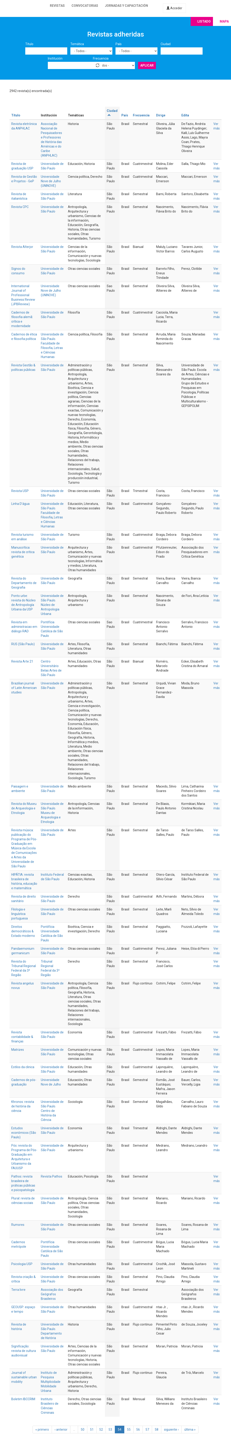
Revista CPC (20, 207)
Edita (185, 115)
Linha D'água (20, 504)
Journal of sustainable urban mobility (24, 1377)
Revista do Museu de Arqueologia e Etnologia (24, 808)
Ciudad (166, 44)
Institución (55, 58)
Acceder (174, 8)
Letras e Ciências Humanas (52, 521)
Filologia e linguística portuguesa (19, 914)
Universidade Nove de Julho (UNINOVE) (51, 181)
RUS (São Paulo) (23, 644)
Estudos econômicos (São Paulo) (23, 1132)
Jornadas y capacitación (126, 5)
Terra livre (18, 1289)
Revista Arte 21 (22, 661)
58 (156, 1429)
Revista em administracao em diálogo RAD (24, 626)
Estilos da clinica (22, 1067)
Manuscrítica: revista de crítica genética (23, 552)
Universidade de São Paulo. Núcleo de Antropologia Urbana (52, 605)
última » (190, 1429)
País (119, 44)
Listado (204, 21)
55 (129, 1429)
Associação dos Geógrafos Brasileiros (52, 1294)
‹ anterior (61, 1429)
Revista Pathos (51, 1176)
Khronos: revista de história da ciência (22, 1106)
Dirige (160, 115)
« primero (42, 1429)
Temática (77, 44)
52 (101, 1429)
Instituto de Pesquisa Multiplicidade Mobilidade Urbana (50, 1382)
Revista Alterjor (22, 247)
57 (147, 1429)
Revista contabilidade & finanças (22, 1036)
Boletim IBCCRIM (23, 1399)
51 (92, 1429)
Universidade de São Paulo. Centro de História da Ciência (52, 1111)
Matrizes (17, 1049)
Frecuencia (101, 58)
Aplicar (147, 65)
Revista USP (20, 491)
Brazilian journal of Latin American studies (24, 687)
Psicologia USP (21, 1264)
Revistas (57, 5)
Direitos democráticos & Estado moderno (23, 931)
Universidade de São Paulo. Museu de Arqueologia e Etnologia (52, 813)
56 (138, 1429)
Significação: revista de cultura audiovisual (23, 1350)
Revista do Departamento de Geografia (24, 583)
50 (82, 1429)
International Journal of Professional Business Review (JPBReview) (23, 295)
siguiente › (171, 1429)
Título (29, 44)
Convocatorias (85, 5)
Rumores (17, 1224)
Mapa (224, 21)
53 (110, 1429)
